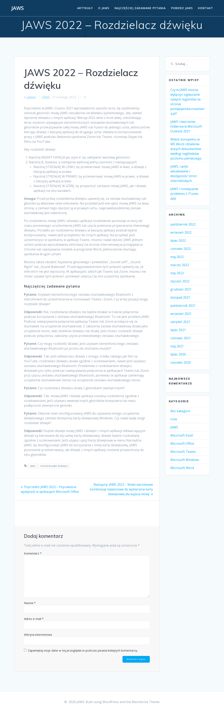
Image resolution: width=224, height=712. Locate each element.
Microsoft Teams (183, 451)
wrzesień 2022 (181, 232)
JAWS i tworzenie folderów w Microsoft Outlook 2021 (186, 126)
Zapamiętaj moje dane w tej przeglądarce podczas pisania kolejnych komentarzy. (83, 650)
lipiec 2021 (178, 330)
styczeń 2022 (179, 281)
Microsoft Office (182, 443)
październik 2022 (183, 224)
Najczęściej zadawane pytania (140, 8)
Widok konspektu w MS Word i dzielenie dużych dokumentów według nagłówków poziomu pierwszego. (186, 149)
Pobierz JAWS (182, 8)
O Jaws (103, 8)
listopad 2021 (180, 297)
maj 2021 (177, 346)
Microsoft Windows (184, 460)
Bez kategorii (180, 411)
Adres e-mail (34, 618)
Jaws (33, 466)
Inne (173, 419)
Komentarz (33, 553)
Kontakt (205, 8)
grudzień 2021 (181, 289)
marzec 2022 (179, 265)
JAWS (17, 8)
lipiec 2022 (178, 240)
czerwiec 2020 (180, 362)
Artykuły (85, 8)
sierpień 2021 (180, 322)
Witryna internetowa (38, 634)
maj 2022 (177, 257)
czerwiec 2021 (180, 338)
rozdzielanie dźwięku (54, 466)
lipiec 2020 (178, 354)
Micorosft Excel (181, 435)
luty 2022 (177, 273)
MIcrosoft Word (182, 468)
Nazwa (30, 603)
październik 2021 (183, 305)
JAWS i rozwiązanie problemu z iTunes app (184, 194)
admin (31, 97)
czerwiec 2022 (180, 249)
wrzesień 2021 (181, 314)
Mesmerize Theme (145, 702)
